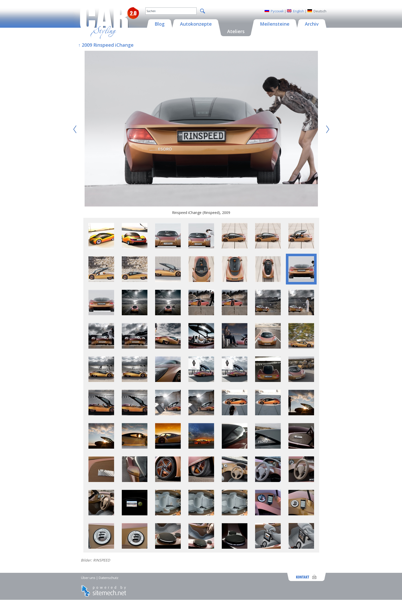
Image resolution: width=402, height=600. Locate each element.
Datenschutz (108, 577)
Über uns (88, 577)
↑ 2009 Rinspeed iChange (106, 45)
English (298, 11)
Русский (277, 11)
